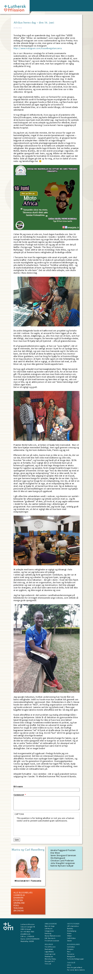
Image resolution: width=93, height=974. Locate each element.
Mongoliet (71, 956)
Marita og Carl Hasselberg (28, 849)
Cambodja (19, 895)
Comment (20, 795)
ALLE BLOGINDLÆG (23, 892)
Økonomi (19, 910)
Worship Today (50, 959)
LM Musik (48, 929)
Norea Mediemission (53, 936)
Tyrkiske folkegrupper (75, 959)
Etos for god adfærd (74, 967)
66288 (31, 941)
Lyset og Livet (50, 954)
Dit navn (18, 786)
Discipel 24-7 (50, 961)
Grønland (19, 902)
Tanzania (19, 908)
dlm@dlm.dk (25, 934)
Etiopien (18, 900)
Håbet (69, 936)
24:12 (69, 965)
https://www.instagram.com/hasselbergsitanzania (38, 48)
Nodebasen (49, 956)
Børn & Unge (49, 926)
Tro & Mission (50, 947)
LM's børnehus (73, 926)
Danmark (19, 897)
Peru (16, 905)
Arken (69, 933)
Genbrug (48, 933)
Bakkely (70, 929)
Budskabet (49, 949)
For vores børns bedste (76, 970)
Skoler (69, 941)
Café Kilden (71, 938)
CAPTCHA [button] (19, 814)
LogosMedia (49, 952)
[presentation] (41, 828)
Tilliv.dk (48, 964)
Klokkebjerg (71, 931)
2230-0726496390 (33, 939)
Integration (49, 931)
